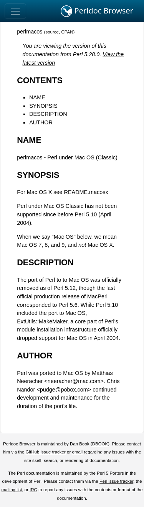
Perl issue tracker (116, 481)
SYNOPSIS (43, 106)
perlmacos (29, 31)
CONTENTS (40, 80)
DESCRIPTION (48, 114)
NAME (37, 97)
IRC (33, 489)
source (52, 32)
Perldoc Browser (97, 11)
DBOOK (100, 444)
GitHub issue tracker (46, 452)
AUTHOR (41, 122)
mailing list (11, 489)
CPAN (67, 32)
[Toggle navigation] (15, 11)
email (77, 452)
